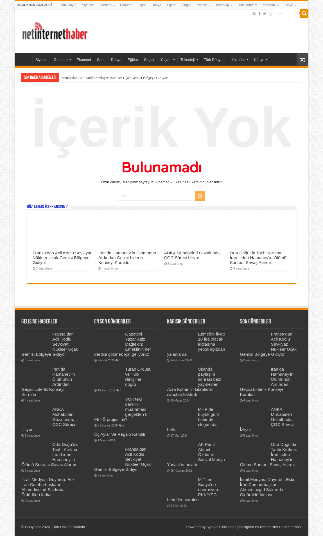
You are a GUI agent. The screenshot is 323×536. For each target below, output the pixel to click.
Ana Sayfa (68, 5)
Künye (288, 5)
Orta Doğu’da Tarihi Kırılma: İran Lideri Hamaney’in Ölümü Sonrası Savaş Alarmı (258, 257)
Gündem (105, 5)
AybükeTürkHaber (221, 527)
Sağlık (186, 5)
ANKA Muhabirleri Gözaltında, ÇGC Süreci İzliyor (192, 255)
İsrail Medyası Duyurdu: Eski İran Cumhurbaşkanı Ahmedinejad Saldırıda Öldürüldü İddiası (48, 487)
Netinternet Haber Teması (281, 527)
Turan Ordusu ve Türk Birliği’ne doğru (138, 377)
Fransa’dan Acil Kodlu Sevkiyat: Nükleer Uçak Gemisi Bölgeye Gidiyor (114, 78)
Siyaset (87, 5)
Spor (142, 5)
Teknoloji (222, 5)
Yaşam (202, 5)
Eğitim (171, 5)
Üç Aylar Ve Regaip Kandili (119, 434)
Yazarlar (269, 5)
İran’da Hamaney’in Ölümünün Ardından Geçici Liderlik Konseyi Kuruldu (127, 257)
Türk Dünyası (247, 5)
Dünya (156, 5)
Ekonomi (126, 5)
